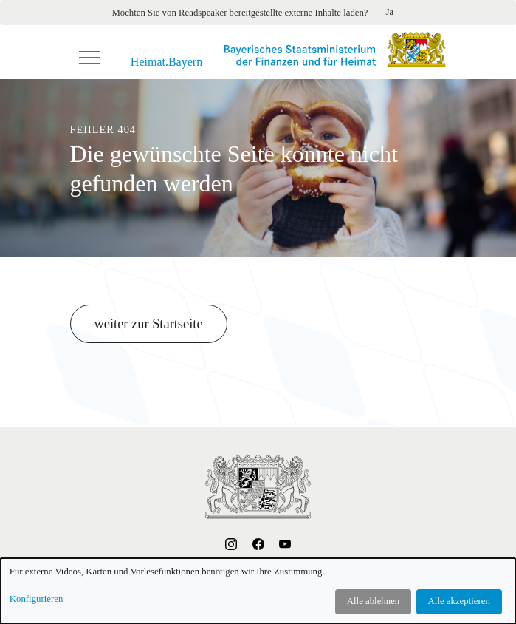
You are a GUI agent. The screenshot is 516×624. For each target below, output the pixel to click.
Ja (390, 12)
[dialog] (258, 591)
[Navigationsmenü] (89, 57)
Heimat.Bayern (166, 62)
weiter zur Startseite (148, 323)
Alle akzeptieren (459, 601)
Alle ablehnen (373, 601)
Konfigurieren (36, 599)
